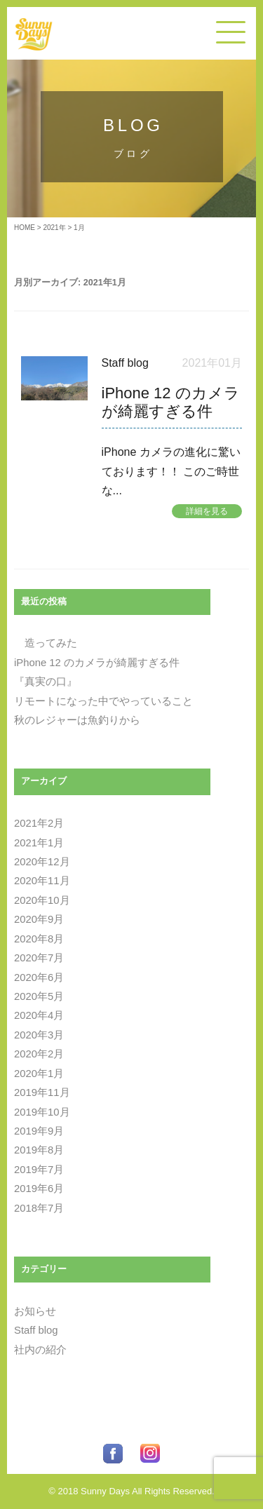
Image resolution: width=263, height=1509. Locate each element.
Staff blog (125, 363)
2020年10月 (42, 900)
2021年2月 (39, 823)
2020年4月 (39, 1015)
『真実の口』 (45, 681)
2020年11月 (42, 880)
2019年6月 (39, 1188)
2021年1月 (39, 842)
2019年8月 (39, 1150)
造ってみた (45, 643)
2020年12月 (42, 861)
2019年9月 (39, 1131)
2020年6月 (39, 977)
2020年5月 (39, 996)
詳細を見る (207, 511)
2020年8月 (39, 939)
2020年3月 (39, 1035)
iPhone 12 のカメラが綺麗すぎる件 (97, 662)
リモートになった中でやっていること (103, 701)
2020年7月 (39, 957)
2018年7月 (39, 1208)
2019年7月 (39, 1169)
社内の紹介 (40, 1349)
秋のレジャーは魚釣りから (77, 720)
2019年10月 (42, 1112)
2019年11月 (42, 1092)
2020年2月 (39, 1054)
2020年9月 (39, 919)
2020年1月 (39, 1073)
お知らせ (35, 1311)
